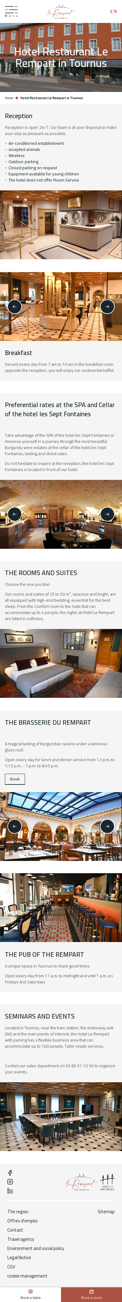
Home (9, 98)
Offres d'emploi (22, 1221)
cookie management (27, 1276)
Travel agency (20, 1239)
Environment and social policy (35, 1248)
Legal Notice (19, 1257)
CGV (11, 1267)
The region (17, 1211)
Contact (15, 1230)
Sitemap (106, 1211)
